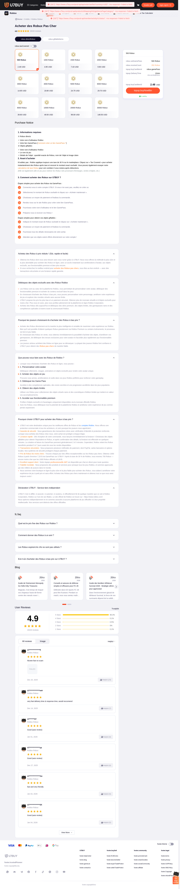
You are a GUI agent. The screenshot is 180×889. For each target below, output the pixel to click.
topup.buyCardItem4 (134, 69)
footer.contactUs (85, 868)
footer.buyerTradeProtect (115, 864)
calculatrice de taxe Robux (28, 168)
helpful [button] (112, 641)
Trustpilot (115, 609)
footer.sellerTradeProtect (115, 868)
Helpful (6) (106, 737)
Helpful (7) (106, 708)
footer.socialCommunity (142, 864)
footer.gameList (85, 864)
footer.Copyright (166, 871)
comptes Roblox (87, 425)
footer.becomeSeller (113, 860)
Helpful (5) (106, 794)
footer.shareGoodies (141, 860)
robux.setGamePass (134, 61)
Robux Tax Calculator (143, 13)
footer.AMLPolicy (167, 868)
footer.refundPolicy (167, 876)
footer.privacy (165, 860)
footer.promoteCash (140, 856)
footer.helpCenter (85, 856)
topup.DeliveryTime (133, 73)
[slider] (23, 31)
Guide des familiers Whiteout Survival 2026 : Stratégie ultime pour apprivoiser (101, 586)
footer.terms (165, 856)
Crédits (27, 19)
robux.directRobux (28, 39)
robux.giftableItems (55, 39)
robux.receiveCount (133, 65)
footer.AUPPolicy (167, 864)
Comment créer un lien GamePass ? (52, 143)
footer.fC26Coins (112, 856)
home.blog (83, 860)
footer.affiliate (138, 868)
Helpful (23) (105, 680)
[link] (18, 19)
